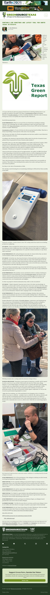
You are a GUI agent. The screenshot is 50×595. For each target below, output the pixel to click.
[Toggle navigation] (46, 15)
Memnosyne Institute (7, 557)
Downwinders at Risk (31, 113)
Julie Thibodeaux (13, 28)
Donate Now (25, 580)
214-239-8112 (5, 562)
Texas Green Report (15, 126)
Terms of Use (5, 592)
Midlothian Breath (41, 287)
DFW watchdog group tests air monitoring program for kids (17, 515)
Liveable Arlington (13, 115)
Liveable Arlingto (24, 300)
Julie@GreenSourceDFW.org (9, 553)
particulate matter (31, 274)
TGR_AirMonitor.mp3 (9, 518)
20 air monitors (22, 142)
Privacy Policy (44, 592)
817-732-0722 (5, 554)
